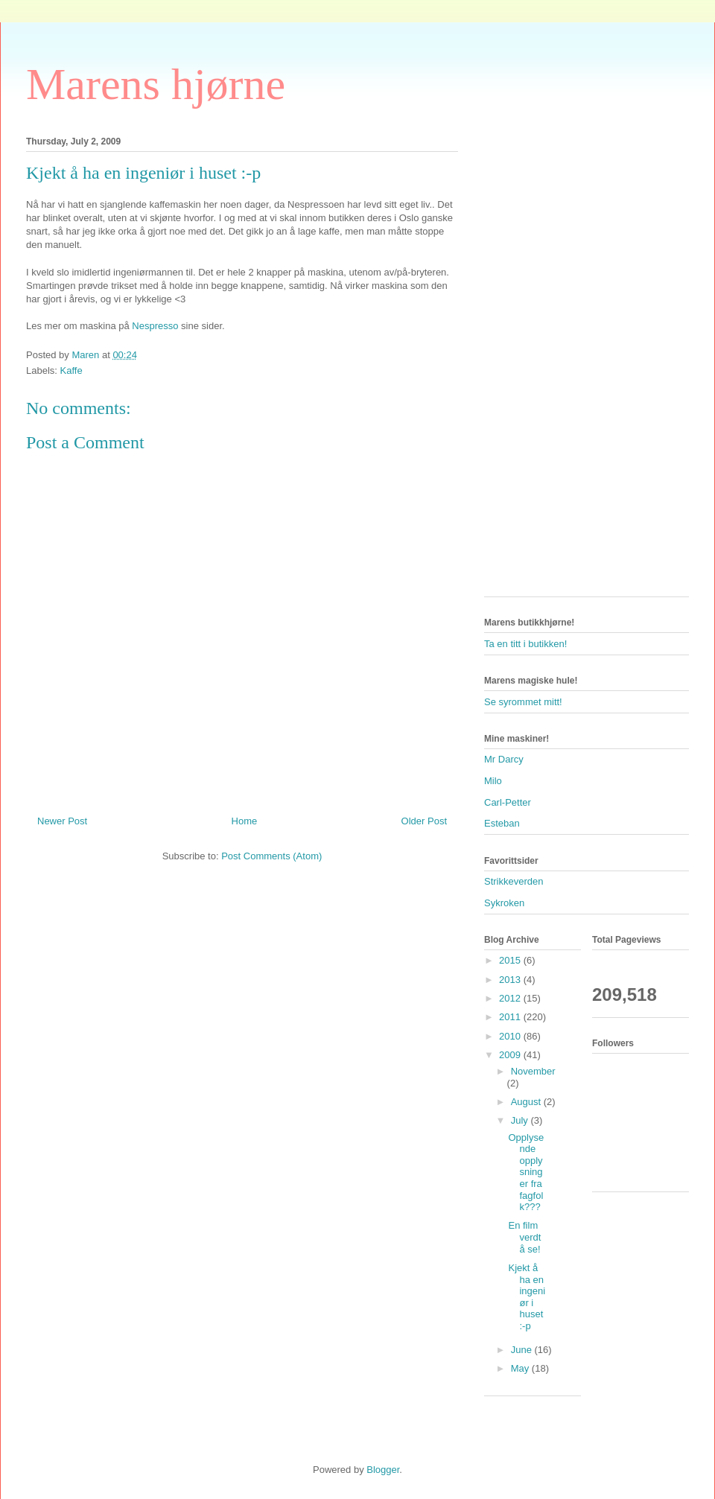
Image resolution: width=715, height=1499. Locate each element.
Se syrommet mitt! (523, 701)
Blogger (382, 1469)
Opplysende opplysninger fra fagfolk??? (526, 1172)
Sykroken (504, 902)
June (523, 1349)
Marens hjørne (155, 84)
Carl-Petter (507, 802)
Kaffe (71, 370)
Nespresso (155, 325)
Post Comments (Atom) (271, 856)
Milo (493, 780)
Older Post (424, 821)
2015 (511, 960)
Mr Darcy (504, 759)
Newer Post (62, 821)
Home (245, 821)
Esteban (502, 823)
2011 (511, 1016)
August (527, 1101)
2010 (511, 1036)
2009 (511, 1054)
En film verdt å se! (524, 1237)
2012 (511, 998)
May (521, 1368)
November (533, 1071)
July (521, 1120)
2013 (511, 979)
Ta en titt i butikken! (525, 643)
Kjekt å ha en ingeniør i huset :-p (526, 1296)
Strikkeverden (513, 881)
